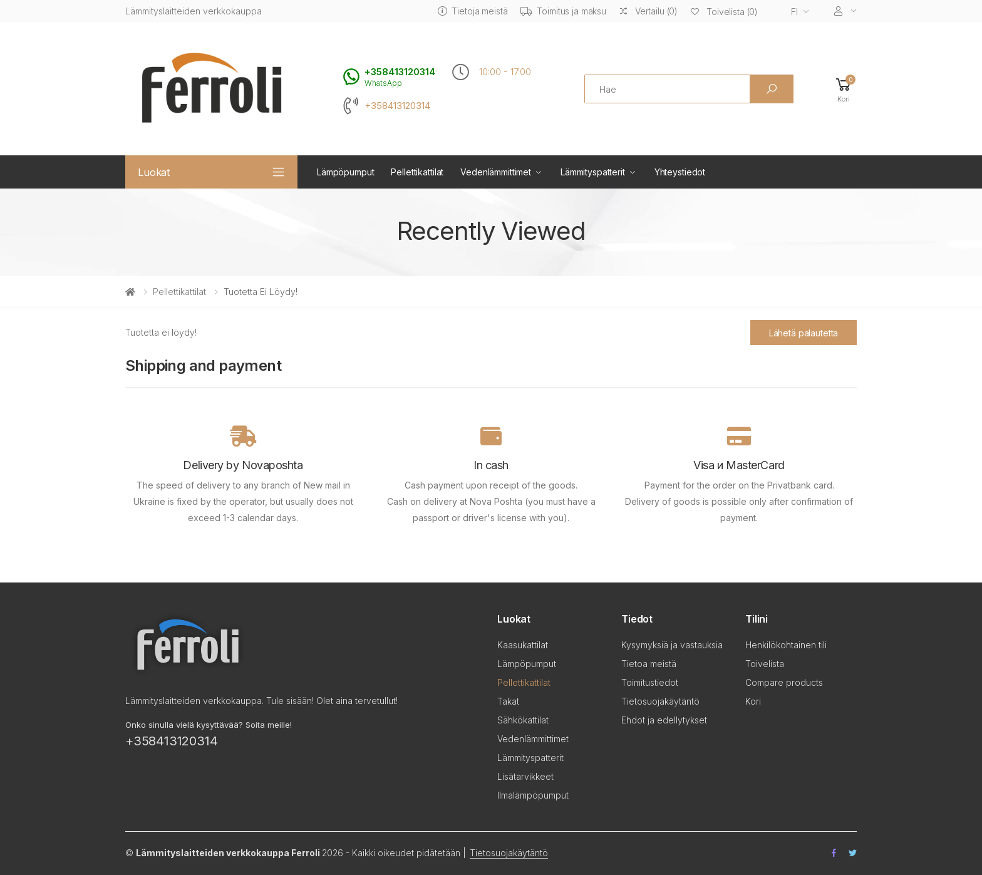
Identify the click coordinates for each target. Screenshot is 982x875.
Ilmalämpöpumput (533, 795)
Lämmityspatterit (593, 172)
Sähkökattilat (523, 720)
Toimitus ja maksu (563, 11)
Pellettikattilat (417, 172)
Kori (753, 701)
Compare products (784, 682)
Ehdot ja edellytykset (664, 720)
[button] (844, 89)
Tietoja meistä (473, 11)
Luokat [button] (154, 172)
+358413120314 (397, 105)
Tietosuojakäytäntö (660, 701)
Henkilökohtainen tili (786, 644)
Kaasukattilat (522, 644)
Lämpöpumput (345, 172)
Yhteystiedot (679, 172)
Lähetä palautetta (804, 333)
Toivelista (764, 663)
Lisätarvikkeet (525, 776)
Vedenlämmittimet (495, 172)
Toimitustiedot (649, 682)
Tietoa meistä (648, 663)
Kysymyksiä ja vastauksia (672, 644)
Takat (508, 701)
